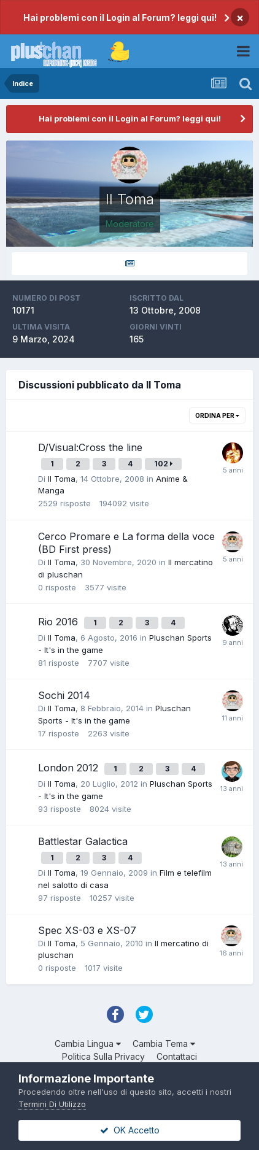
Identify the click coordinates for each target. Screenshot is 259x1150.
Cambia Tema (164, 1043)
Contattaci (177, 1056)
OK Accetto (130, 1130)
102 (163, 463)
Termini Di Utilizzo (52, 1104)
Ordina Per (217, 415)
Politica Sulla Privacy (103, 1056)
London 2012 (69, 768)
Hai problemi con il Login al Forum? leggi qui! (120, 17)
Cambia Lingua (88, 1043)
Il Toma (61, 479)
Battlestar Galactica (83, 841)
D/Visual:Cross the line (90, 447)
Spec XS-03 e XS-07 (87, 930)
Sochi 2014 (64, 695)
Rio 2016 (59, 622)
